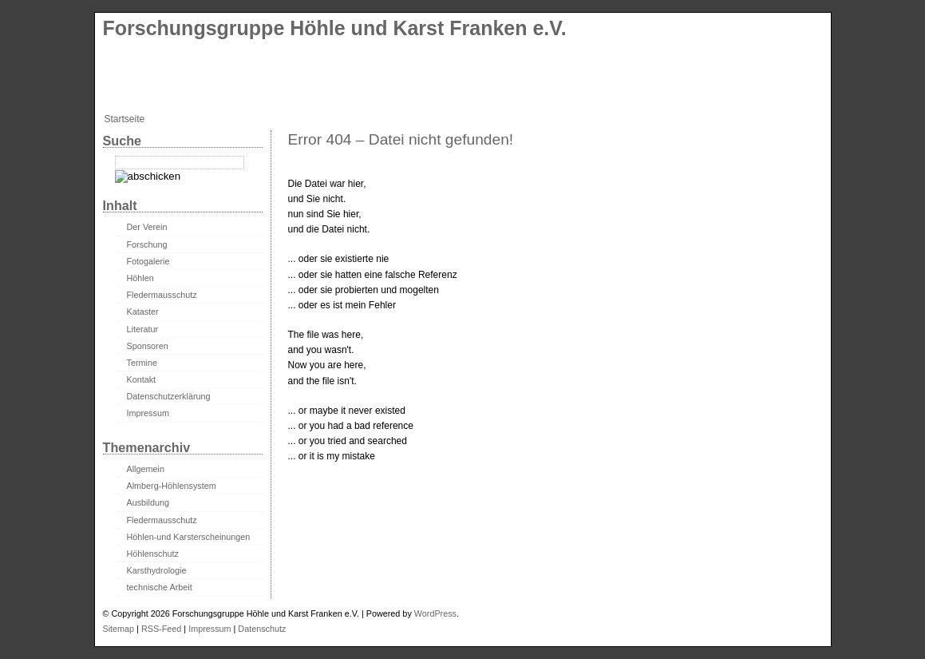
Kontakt (141, 379)
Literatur (143, 329)
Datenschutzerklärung (169, 396)
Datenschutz (262, 628)
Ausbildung (148, 502)
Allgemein (145, 469)
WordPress (435, 613)
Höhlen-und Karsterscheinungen (189, 537)
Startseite (125, 119)
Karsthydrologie (157, 570)
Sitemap (119, 628)
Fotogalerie (148, 261)
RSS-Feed (161, 628)
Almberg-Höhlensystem (171, 485)
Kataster (143, 311)
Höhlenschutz (153, 553)
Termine (142, 362)
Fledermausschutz (162, 295)
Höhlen (140, 278)
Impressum (148, 413)
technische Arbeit (159, 587)
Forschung (147, 244)
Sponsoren (147, 346)
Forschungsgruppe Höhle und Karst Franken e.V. (335, 28)
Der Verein (147, 227)
